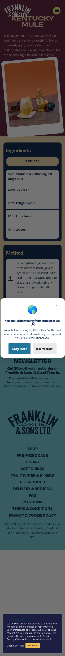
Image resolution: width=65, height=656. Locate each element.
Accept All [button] (33, 645)
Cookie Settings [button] (15, 645)
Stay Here (19, 348)
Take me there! (44, 348)
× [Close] (56, 305)
